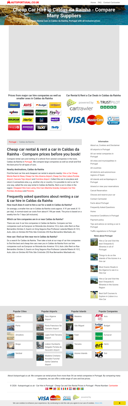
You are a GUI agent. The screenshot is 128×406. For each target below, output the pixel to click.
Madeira (78, 316)
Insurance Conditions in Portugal (104, 215)
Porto (18, 325)
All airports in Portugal (100, 149)
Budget (107, 325)
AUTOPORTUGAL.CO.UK (23, 2)
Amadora (20, 335)
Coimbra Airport (43, 179)
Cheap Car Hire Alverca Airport (38, 176)
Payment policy (97, 220)
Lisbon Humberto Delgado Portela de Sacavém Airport (53, 347)
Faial (76, 335)
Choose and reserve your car (102, 195)
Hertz (106, 344)
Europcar (108, 335)
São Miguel (79, 325)
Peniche (30, 191)
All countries (95, 168)
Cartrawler (113, 385)
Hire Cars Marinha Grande (47, 188)
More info (98, 403)
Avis (106, 316)
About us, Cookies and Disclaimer (105, 145)
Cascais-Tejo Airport (23, 179)
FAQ (99, 2)
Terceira (77, 344)
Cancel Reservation (98, 190)
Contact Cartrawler (111, 2)
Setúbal (19, 353)
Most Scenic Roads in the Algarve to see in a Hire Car (108, 270)
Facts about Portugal (99, 203)
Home (93, 2)
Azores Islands (80, 353)
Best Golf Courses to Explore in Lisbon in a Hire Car (108, 296)
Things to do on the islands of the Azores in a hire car (110, 258)
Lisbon (18, 316)
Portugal (28, 162)
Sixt (105, 353)
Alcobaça (18, 191)
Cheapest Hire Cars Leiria (24, 188)
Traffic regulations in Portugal (103, 231)
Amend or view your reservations (104, 186)
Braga (18, 344)
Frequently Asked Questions (102, 207)
